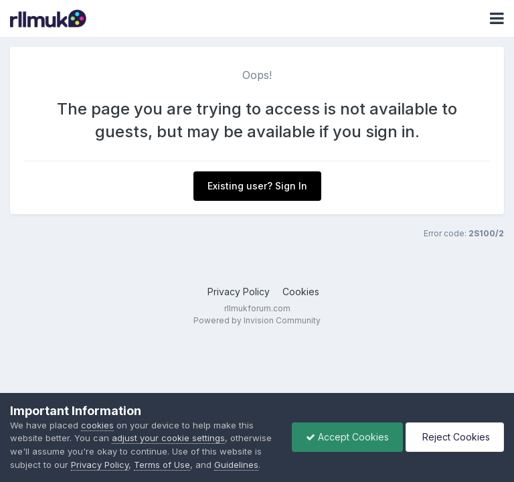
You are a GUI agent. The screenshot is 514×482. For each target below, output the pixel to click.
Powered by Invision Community (257, 320)
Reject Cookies (455, 437)
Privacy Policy (238, 291)
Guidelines (236, 464)
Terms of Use (162, 464)
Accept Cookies (347, 437)
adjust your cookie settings (168, 437)
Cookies (300, 291)
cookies (97, 425)
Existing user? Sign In (257, 185)
